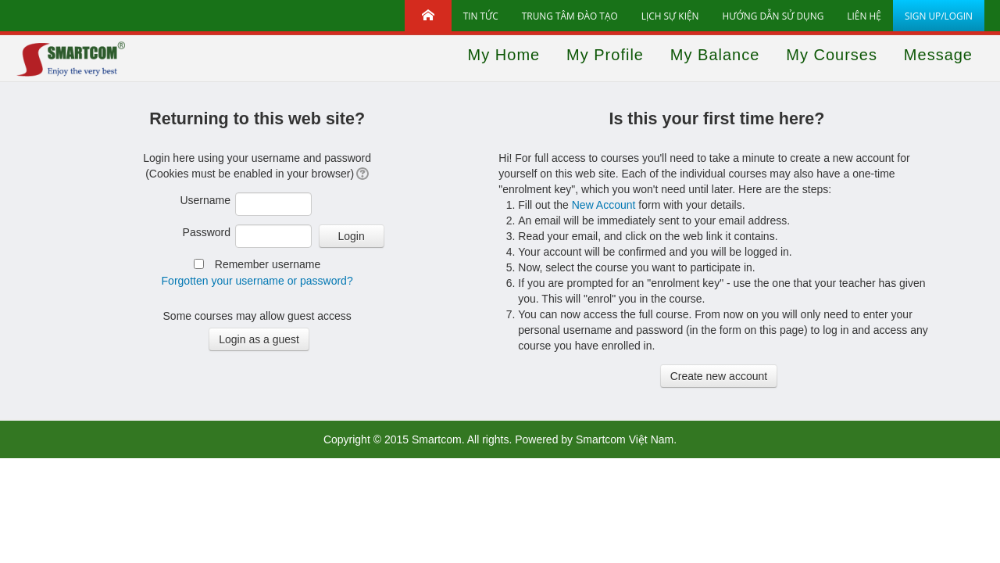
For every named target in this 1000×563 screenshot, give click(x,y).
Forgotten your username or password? (257, 280)
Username (205, 200)
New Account (604, 205)
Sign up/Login (939, 15)
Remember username (267, 264)
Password (206, 232)
